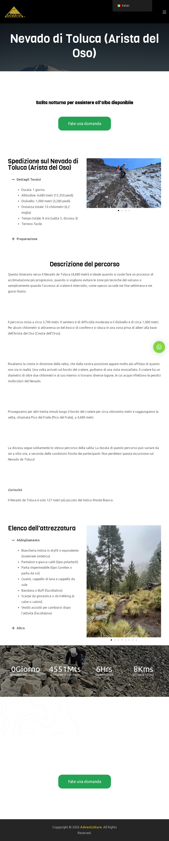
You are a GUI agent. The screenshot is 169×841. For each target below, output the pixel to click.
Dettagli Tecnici (29, 179)
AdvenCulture (91, 827)
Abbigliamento (28, 540)
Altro (21, 628)
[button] (45, 179)
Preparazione (27, 239)
